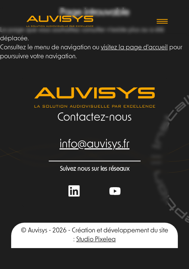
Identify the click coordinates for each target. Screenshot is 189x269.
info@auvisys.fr (94, 145)
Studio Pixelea (96, 239)
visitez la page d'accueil (134, 47)
